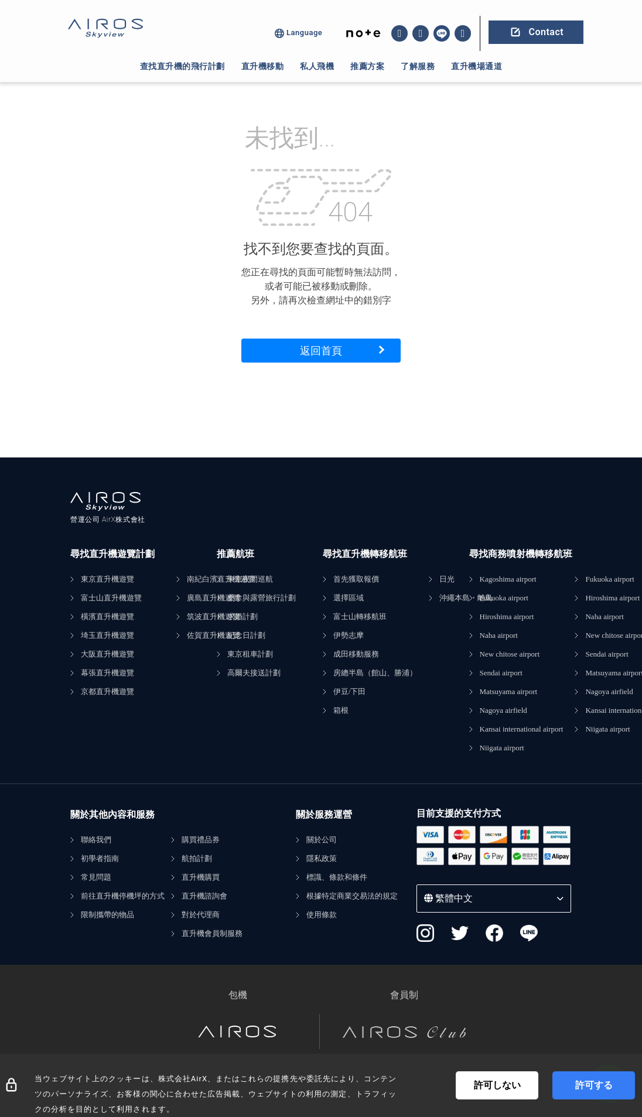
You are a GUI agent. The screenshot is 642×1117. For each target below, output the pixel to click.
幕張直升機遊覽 (107, 672)
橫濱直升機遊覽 (107, 616)
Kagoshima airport (508, 579)
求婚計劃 (242, 616)
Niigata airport (502, 747)
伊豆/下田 (349, 691)
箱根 (341, 710)
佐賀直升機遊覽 (213, 635)
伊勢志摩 (348, 635)
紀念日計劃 (246, 635)
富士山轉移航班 (360, 616)
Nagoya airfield (503, 710)
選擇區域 (348, 597)
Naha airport (499, 635)
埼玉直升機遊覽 (107, 635)
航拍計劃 (197, 858)
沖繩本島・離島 (466, 597)
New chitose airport (510, 654)
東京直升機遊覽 (107, 579)
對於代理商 (201, 914)
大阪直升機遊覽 (107, 654)
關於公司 (321, 839)
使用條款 (321, 914)
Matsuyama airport (509, 691)
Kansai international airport (522, 729)
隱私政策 (321, 858)
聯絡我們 (96, 839)
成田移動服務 (356, 654)
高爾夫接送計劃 (254, 672)
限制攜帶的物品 (107, 914)
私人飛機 (317, 66)
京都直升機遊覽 (107, 691)
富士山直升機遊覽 (111, 597)
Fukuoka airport (504, 597)
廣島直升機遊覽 (213, 597)
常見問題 (96, 877)
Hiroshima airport (507, 616)
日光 (447, 579)
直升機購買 (201, 877)
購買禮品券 (201, 839)
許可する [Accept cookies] (594, 1085)
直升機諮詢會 (204, 895)
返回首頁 (321, 350)
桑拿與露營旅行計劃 (261, 597)
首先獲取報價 (356, 579)
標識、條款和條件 (336, 877)
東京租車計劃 (250, 654)
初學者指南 (100, 858)
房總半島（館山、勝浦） (375, 672)
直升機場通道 (476, 66)
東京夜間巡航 (250, 579)
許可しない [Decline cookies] (497, 1085)
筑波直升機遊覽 (213, 616)
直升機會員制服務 (212, 933)
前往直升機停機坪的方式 (123, 895)
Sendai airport (501, 672)
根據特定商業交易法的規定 (352, 895)
